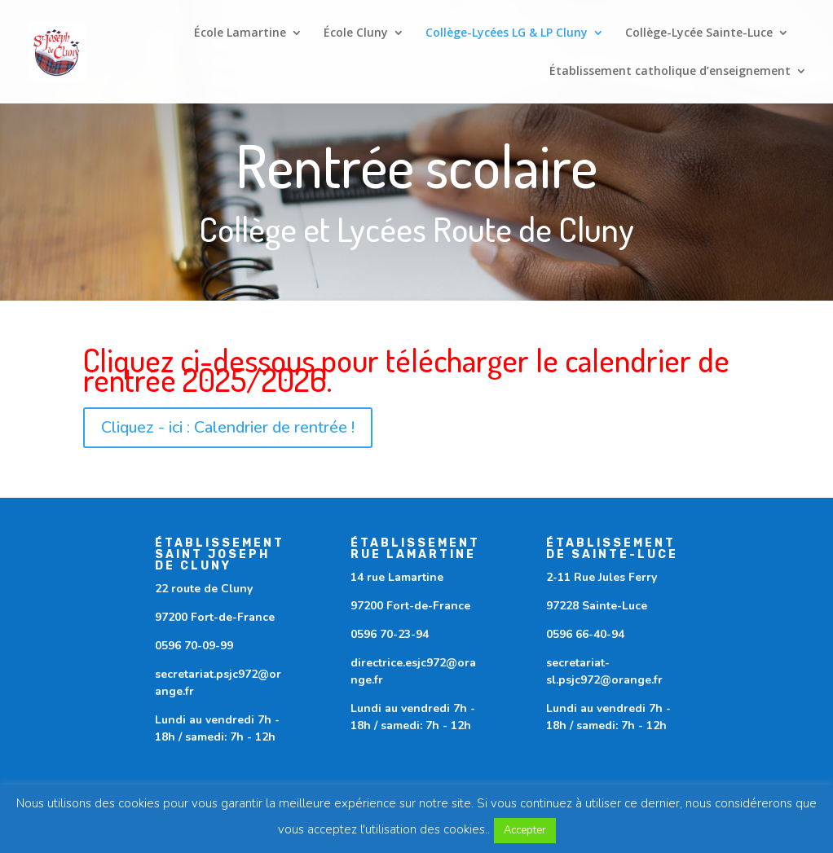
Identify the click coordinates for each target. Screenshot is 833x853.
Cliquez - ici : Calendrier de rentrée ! (228, 427)
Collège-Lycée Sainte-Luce (699, 33)
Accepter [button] (525, 830)
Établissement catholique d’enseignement (670, 71)
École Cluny (356, 33)
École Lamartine (240, 33)
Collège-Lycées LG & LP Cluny (506, 33)
